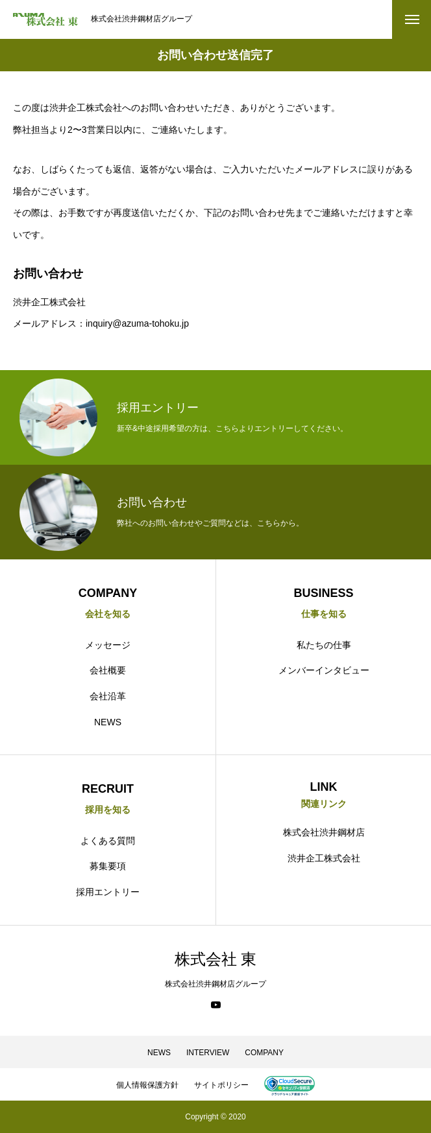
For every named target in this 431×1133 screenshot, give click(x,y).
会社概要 (108, 670)
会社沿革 (108, 696)
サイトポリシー (221, 1085)
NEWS (107, 722)
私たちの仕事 (324, 645)
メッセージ (107, 645)
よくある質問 (107, 840)
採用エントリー (108, 892)
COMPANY (264, 1052)
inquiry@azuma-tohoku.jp (137, 323)
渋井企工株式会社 (324, 858)
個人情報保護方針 (147, 1085)
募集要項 (108, 866)
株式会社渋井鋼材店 (324, 832)
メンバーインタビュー (323, 670)
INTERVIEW (207, 1052)
